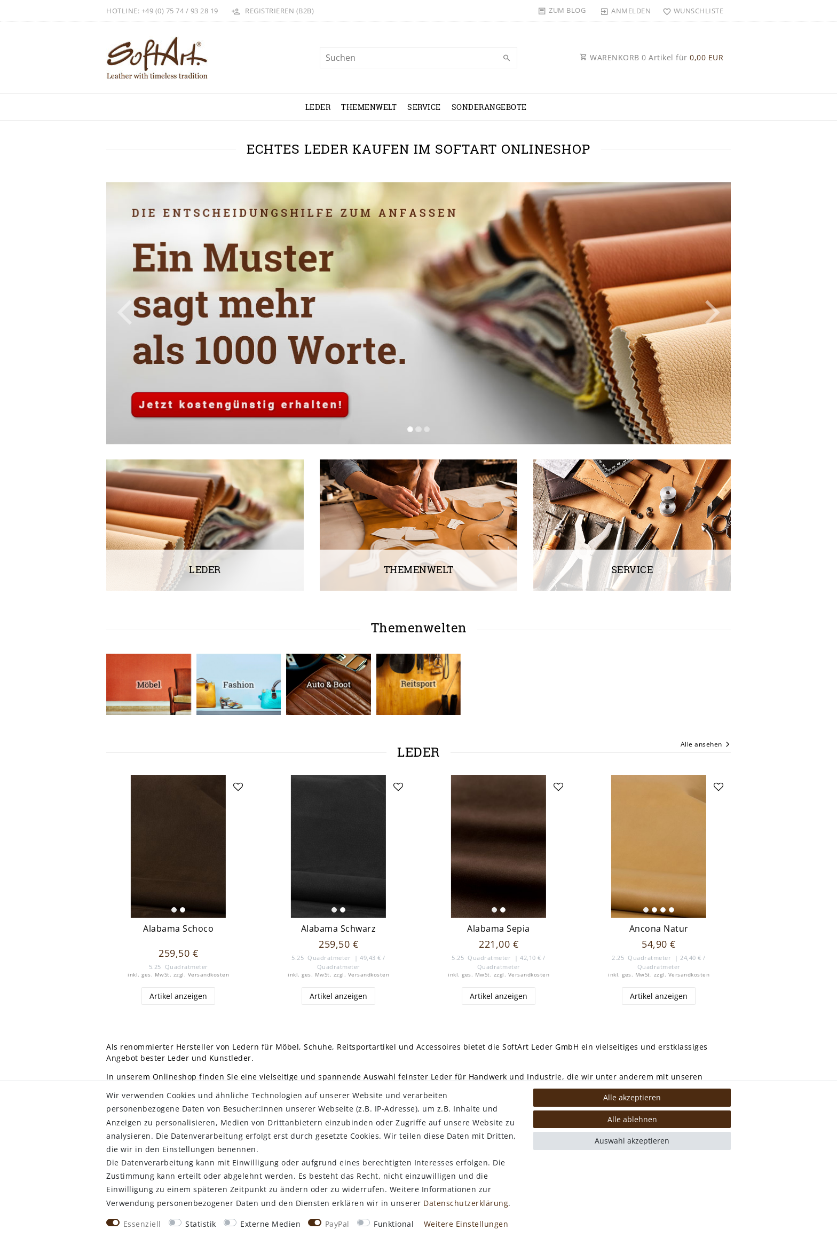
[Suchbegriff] (418, 57)
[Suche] (506, 58)
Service (424, 107)
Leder (318, 107)
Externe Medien (270, 1224)
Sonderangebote (489, 107)
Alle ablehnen (632, 1119)
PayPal (337, 1224)
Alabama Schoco (178, 929)
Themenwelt (369, 107)
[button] (153, 313)
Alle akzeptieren (632, 1097)
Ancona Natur (659, 929)
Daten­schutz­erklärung (465, 1203)
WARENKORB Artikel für (651, 57)
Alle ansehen (706, 745)
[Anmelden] (626, 10)
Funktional (394, 1224)
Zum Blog (567, 10)
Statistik (200, 1224)
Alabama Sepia (498, 929)
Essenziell (142, 1224)
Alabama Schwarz (338, 929)
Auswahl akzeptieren (632, 1141)
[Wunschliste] (690, 10)
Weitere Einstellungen (466, 1224)
